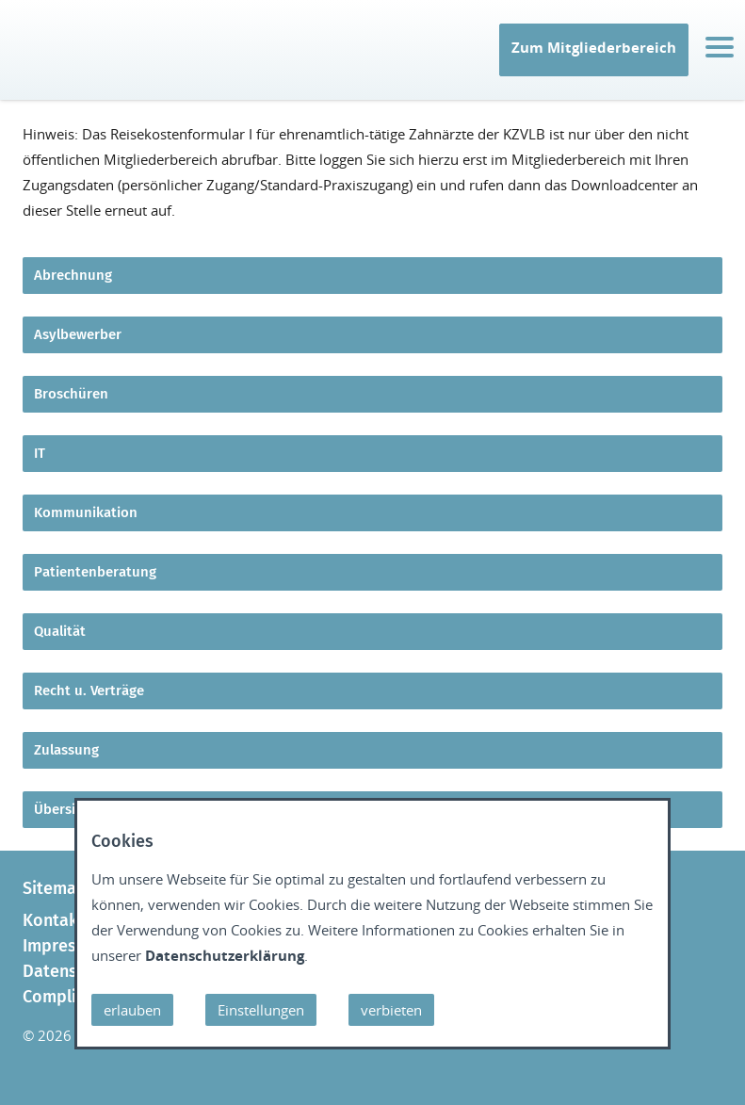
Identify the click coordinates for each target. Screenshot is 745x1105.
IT (27, 71)
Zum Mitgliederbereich (593, 47)
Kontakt (54, 920)
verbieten (391, 1009)
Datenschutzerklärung (224, 955)
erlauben (132, 1009)
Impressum (65, 945)
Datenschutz (71, 971)
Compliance (68, 996)
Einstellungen (261, 1009)
